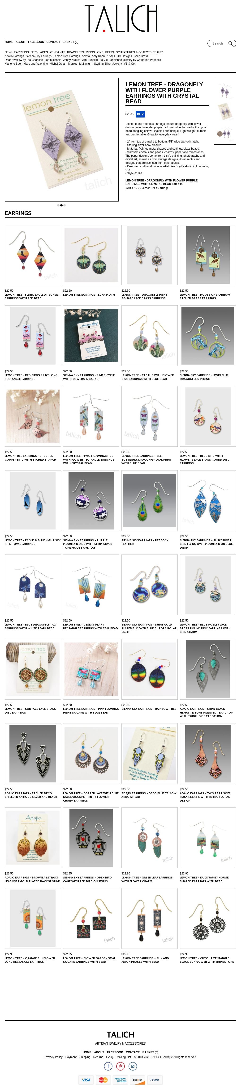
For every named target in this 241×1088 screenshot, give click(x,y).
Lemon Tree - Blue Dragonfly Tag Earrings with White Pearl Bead (30, 626)
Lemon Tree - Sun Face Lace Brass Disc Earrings (30, 710)
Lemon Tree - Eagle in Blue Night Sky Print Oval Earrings (32, 542)
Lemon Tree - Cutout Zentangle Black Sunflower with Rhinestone (207, 960)
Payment (71, 1057)
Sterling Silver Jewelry (108, 63)
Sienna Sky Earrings (39, 56)
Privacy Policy (54, 1057)
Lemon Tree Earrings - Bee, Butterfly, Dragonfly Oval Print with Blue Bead (146, 459)
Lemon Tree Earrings (66, 56)
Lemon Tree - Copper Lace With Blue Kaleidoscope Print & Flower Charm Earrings (91, 796)
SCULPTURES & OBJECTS (134, 52)
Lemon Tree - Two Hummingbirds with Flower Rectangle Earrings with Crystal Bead (88, 459)
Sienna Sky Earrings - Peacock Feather (144, 542)
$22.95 (67, 873)
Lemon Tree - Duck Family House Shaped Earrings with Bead (204, 879)
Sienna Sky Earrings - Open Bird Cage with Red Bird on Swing (87, 879)
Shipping (84, 1057)
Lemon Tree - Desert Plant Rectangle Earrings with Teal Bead (90, 626)
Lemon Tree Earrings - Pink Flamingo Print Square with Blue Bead (91, 710)
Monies (72, 63)
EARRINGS (21, 52)
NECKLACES (39, 52)
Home (9, 42)
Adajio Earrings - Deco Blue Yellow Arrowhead (148, 795)
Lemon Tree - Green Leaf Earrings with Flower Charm (147, 879)
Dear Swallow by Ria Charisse (24, 60)
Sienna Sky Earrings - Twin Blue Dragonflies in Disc (204, 377)
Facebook (36, 42)
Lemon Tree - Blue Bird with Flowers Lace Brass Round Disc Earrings (204, 459)
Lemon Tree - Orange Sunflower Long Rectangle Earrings (30, 960)
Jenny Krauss (71, 60)
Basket (70, 42)
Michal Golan (58, 63)
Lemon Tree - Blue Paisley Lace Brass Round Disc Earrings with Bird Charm (205, 628)
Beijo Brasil (141, 56)
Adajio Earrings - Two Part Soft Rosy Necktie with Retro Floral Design (205, 796)
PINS (100, 52)
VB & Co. (129, 63)
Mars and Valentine (36, 63)
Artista (86, 56)
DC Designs (124, 56)
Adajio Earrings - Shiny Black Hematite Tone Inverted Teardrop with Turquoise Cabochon (206, 712)
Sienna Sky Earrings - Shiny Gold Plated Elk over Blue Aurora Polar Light (149, 628)
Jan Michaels (53, 60)
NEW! (8, 52)
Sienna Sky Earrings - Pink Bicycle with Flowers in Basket (89, 377)
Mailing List (124, 1057)
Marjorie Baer (13, 63)
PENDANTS (57, 52)
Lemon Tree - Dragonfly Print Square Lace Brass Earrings (144, 296)
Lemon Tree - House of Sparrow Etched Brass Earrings (205, 296)
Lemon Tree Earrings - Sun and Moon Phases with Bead (145, 960)
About (21, 42)
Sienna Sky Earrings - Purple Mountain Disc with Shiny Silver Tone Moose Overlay (87, 543)
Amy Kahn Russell (103, 56)
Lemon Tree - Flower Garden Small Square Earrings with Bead (90, 960)
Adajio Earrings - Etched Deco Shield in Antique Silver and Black (31, 795)
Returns (98, 1057)
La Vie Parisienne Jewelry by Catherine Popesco (130, 60)
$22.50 (9, 290)
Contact (53, 42)
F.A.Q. (110, 1057)
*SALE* (158, 52)
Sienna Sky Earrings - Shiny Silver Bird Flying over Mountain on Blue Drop (206, 543)
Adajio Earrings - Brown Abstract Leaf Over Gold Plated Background (32, 879)
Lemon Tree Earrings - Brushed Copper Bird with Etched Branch (30, 457)
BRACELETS (75, 52)
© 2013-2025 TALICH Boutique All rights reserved (165, 1057)
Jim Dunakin (90, 60)
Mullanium (85, 63)
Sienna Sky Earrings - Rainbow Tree (148, 708)
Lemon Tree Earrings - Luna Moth (89, 294)
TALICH (120, 1034)
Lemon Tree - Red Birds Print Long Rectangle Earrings (31, 377)
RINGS (90, 52)
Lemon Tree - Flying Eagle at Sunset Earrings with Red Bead (32, 296)
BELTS (109, 52)
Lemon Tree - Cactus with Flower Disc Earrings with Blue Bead (147, 377)
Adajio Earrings (14, 56)
